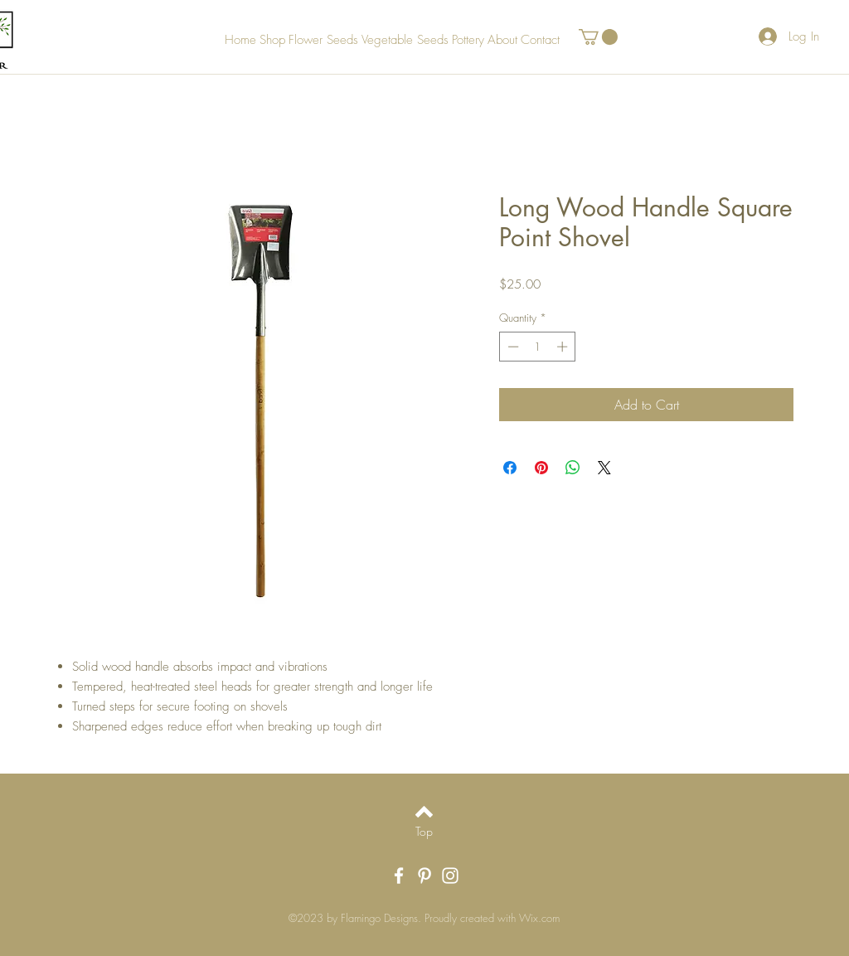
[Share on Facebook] (510, 468)
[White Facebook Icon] (399, 875)
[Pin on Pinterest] (541, 468)
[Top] (424, 831)
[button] (598, 37)
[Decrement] (512, 346)
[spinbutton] (538, 346)
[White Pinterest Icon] (424, 875)
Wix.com (539, 917)
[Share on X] (604, 468)
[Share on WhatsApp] (573, 468)
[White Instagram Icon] (450, 875)
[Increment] (564, 346)
